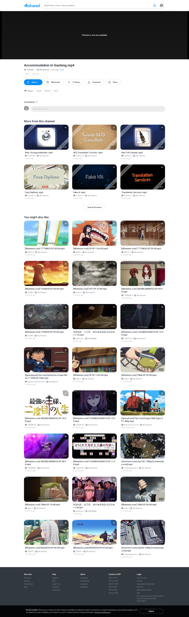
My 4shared (43, 70)
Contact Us (56, 590)
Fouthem (29, 70)
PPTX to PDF (113, 581)
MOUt (76, 252)
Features (55, 587)
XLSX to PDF (113, 593)
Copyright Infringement (146, 584)
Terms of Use (142, 578)
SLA (138, 593)
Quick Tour (56, 584)
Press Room (28, 584)
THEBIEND (126, 295)
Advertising (84, 581)
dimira (77, 292)
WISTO (29, 252)
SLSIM (28, 292)
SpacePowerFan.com (34, 382)
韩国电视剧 (91, 338)
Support (55, 578)
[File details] (46, 137)
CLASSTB (126, 338)
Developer (84, 587)
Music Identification (144, 590)
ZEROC (29, 551)
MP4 (27, 74)
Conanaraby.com (129, 468)
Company (84, 578)
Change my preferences (102, 612)
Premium (27, 578)
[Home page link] (32, 5)
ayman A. (78, 338)
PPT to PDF (113, 590)
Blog (25, 587)
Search (26, 581)
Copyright (84, 584)
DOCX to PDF (113, 584)
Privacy (139, 581)
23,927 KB (35, 74)
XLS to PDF (113, 587)
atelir (124, 379)
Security (140, 587)
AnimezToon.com (129, 425)
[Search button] (155, 5)
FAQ (53, 581)
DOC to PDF (113, 578)
